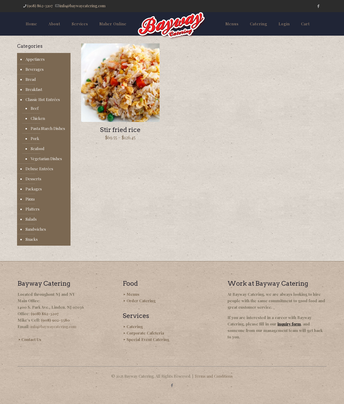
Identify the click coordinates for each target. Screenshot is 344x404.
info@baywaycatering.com (53, 326)
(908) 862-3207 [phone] (40, 5)
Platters (33, 209)
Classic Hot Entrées (43, 99)
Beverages (35, 69)
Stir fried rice (120, 130)
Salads (31, 219)
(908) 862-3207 (45, 313)
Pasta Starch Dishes (48, 128)
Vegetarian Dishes (46, 158)
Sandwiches (36, 229)
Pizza (30, 198)
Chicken (38, 118)
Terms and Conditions (213, 376)
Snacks (32, 239)
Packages (34, 188)
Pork (35, 138)
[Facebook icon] (318, 6)
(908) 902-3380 (55, 320)
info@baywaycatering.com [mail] (82, 5)
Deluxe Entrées (39, 168)
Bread (31, 79)
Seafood (37, 148)
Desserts (33, 178)
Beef (34, 108)
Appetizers (35, 59)
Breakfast (34, 89)
